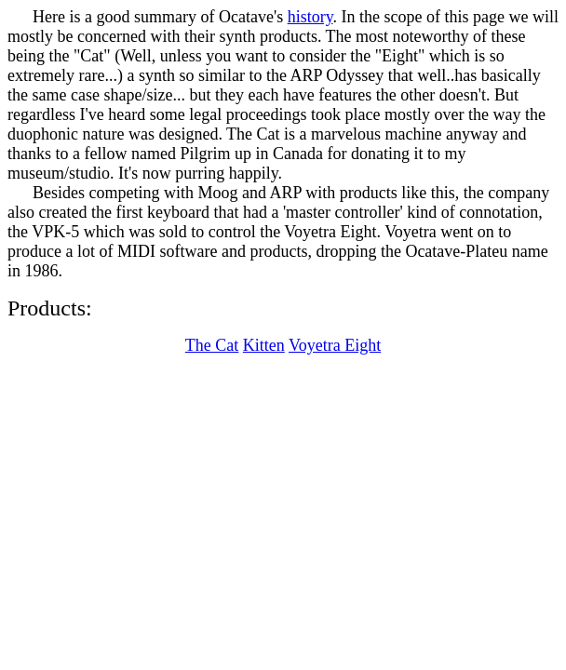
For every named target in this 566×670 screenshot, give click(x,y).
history (310, 16)
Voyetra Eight (335, 345)
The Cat (211, 345)
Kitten (264, 345)
